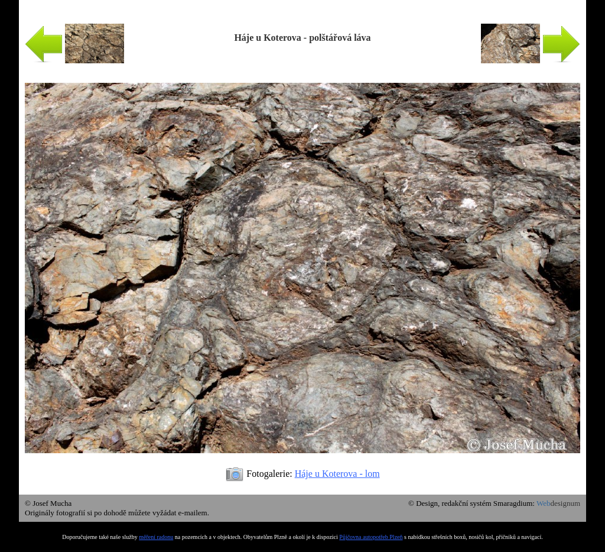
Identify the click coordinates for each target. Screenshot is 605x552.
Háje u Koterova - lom (337, 474)
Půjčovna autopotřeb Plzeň (370, 537)
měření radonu (156, 537)
